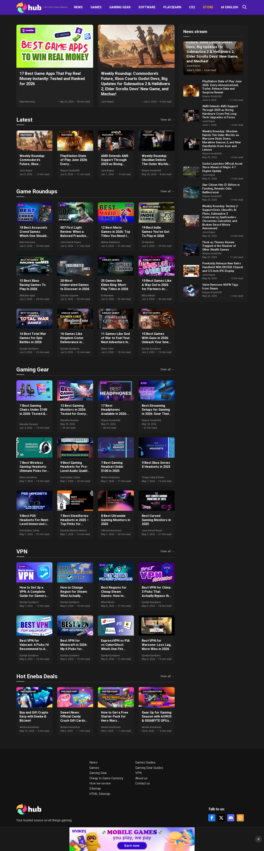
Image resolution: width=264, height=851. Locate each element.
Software (146, 7)
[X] (221, 817)
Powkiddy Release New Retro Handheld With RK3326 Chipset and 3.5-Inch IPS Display (222, 267)
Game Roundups (36, 191)
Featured (26, 135)
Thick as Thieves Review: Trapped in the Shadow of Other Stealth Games (219, 246)
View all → (167, 119)
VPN (21, 551)
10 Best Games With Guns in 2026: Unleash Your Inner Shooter (156, 340)
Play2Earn (172, 7)
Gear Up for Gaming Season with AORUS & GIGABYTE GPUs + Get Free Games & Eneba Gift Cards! (156, 721)
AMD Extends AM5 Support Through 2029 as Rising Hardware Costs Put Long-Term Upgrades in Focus (115, 166)
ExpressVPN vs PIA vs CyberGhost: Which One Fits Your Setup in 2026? (116, 647)
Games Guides (145, 762)
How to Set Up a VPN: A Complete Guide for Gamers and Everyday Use (33, 594)
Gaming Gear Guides (149, 768)
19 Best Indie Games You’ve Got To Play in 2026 (155, 232)
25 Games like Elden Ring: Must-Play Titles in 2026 (114, 285)
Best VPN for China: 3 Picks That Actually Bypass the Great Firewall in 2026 (156, 596)
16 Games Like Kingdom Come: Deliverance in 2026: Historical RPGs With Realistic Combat (74, 344)
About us (141, 778)
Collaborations (152, 691)
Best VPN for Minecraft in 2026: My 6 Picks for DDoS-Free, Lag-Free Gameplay (73, 649)
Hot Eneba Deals (37, 676)
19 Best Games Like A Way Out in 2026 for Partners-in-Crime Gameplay (156, 287)
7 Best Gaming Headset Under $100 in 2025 (112, 467)
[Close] (258, 839)
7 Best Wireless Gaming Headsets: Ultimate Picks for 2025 (33, 469)
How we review (100, 783)
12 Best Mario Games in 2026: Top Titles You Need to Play (115, 234)
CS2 (192, 7)
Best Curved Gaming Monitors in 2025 (156, 520)
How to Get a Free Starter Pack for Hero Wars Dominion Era (114, 719)
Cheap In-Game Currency (106, 778)
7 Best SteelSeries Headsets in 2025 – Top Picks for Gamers (74, 522)
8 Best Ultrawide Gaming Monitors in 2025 (115, 520)
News (78, 7)
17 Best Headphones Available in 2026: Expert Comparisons (114, 414)
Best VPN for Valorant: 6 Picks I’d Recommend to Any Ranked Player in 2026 (34, 649)
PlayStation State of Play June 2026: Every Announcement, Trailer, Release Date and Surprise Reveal (221, 87)
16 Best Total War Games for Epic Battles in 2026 (33, 338)
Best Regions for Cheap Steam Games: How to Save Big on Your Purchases (114, 596)
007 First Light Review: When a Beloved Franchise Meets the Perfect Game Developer (74, 236)
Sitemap (95, 788)
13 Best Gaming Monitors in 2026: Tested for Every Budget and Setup (73, 412)
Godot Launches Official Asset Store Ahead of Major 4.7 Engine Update (222, 167)
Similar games (110, 260)
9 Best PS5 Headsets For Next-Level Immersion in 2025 (34, 522)
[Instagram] (240, 817)
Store (208, 7)
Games (96, 7)
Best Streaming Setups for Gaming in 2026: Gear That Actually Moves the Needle (156, 414)
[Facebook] (211, 817)
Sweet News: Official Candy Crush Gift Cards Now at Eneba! (72, 719)
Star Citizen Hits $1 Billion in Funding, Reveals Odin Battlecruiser (221, 188)
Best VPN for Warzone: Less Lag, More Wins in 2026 (156, 645)
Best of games (151, 207)
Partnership (28, 691)
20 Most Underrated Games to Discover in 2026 (74, 285)
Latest (24, 119)
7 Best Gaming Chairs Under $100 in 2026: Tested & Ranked (33, 412)
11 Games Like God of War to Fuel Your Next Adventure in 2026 (115, 340)
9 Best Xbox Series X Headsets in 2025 (156, 465)
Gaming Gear (120, 7)
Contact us (142, 783)
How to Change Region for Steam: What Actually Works (74, 594)
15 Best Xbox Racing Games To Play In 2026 (33, 285)
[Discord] (230, 817)
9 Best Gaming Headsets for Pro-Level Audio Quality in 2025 (74, 469)
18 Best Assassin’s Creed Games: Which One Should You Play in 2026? (33, 234)
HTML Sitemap (99, 794)
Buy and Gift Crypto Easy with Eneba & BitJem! (34, 717)
